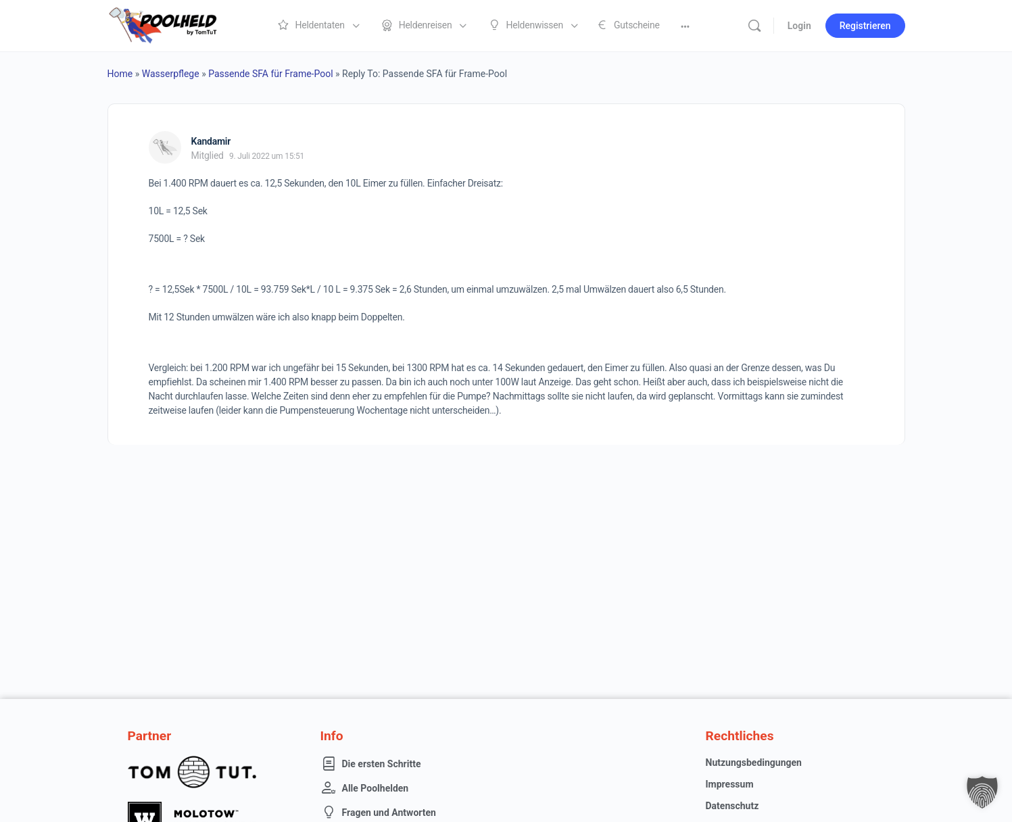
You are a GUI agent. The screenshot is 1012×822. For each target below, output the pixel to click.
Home (120, 73)
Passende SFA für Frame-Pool (270, 73)
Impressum (730, 784)
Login (799, 25)
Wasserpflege (170, 73)
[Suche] (754, 26)
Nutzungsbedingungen (754, 762)
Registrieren (865, 25)
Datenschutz (732, 805)
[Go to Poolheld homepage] (175, 24)
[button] (982, 792)
